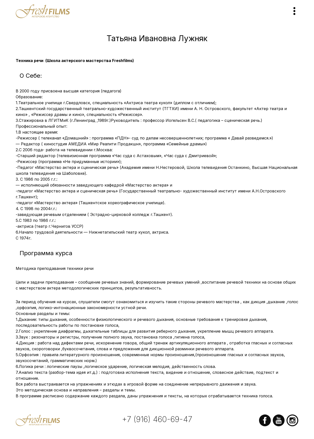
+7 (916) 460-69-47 (157, 419)
